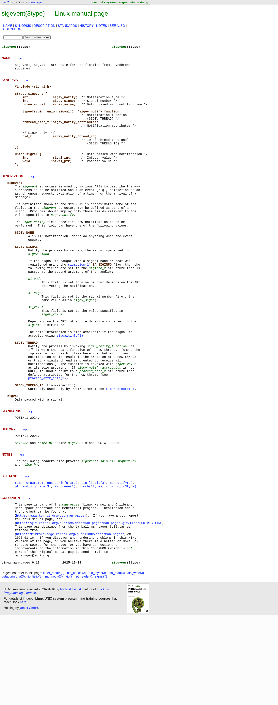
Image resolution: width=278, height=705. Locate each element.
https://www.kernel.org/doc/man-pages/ (52, 594)
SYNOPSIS (23, 25)
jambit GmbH (29, 696)
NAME (7, 25)
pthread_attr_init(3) (47, 443)
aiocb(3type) (90, 562)
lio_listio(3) (93, 557)
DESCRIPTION (44, 25)
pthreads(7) (84, 664)
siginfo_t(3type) (121, 562)
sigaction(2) (79, 304)
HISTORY (86, 25)
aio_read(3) (117, 661)
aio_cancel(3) (76, 661)
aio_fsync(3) (97, 661)
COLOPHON (12, 29)
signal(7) (101, 664)
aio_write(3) (135, 661)
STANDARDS (67, 25)
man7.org (8, 2)
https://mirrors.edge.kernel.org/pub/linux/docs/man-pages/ (71, 615)
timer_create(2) (120, 456)
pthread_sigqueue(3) (33, 562)
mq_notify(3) (121, 557)
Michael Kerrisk (71, 677)
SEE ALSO (117, 25)
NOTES (101, 25)
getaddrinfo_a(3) (62, 557)
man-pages (35, 2)
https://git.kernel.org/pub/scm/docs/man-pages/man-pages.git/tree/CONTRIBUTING (90, 602)
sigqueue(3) (65, 562)
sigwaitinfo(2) (70, 391)
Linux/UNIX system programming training (119, 2)
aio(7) (69, 664)
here (23, 690)
